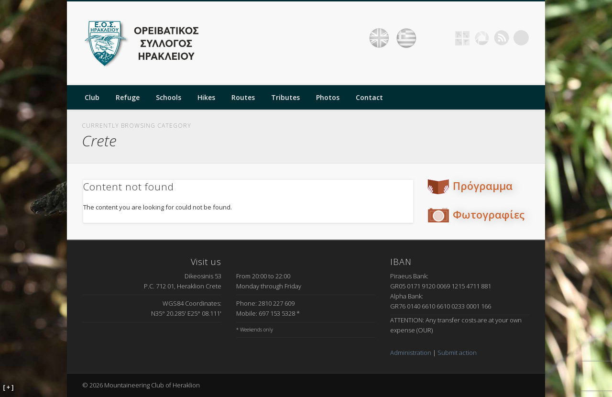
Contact (369, 97)
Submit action (457, 352)
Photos (327, 97)
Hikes (206, 97)
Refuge (128, 97)
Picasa (482, 37)
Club (92, 97)
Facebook (442, 37)
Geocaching (462, 37)
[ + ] (8, 387)
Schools (168, 97)
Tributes (285, 97)
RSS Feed (501, 37)
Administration (410, 352)
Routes (243, 97)
